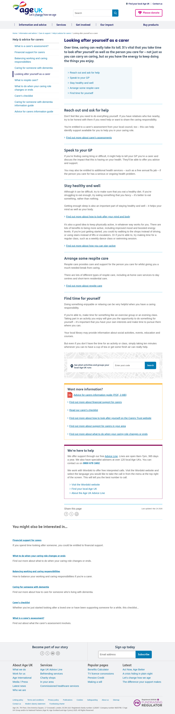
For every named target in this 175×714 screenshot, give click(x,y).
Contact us (157, 4)
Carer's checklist (24, 95)
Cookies (80, 700)
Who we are (19, 690)
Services (61, 24)
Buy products (151, 24)
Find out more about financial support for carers (95, 402)
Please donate (151, 12)
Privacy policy (53, 700)
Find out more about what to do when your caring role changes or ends (108, 434)
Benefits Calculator (98, 669)
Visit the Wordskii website (86, 484)
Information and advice (32, 24)
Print (77, 514)
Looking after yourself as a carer (32, 74)
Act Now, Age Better (134, 669)
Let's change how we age (137, 677)
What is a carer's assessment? (32, 46)
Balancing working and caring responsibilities (31, 60)
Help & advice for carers (28, 39)
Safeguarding (92, 700)
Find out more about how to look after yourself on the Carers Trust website (110, 418)
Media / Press (20, 681)
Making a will (95, 681)
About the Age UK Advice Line (88, 493)
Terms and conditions (35, 700)
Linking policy (18, 700)
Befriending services (51, 673)
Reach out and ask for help (85, 72)
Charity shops (48, 677)
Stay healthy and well (81, 82)
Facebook (42, 653)
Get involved (83, 24)
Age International (22, 677)
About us (105, 700)
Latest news (19, 686)
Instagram (58, 653)
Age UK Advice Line (51, 669)
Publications (68, 700)
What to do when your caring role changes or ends (33, 88)
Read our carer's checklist (83, 410)
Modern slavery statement (35, 704)
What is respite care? (26, 80)
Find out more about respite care (84, 285)
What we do (19, 669)
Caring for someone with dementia (34, 68)
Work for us (19, 673)
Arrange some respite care (84, 88)
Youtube (53, 653)
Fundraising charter (57, 704)
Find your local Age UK (139, 4)
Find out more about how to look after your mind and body (98, 216)
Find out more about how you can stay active (91, 245)
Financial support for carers (30, 52)
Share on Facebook (66, 514)
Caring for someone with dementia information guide (34, 104)
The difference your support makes (142, 681)
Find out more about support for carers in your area (97, 426)
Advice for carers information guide (34, 111)
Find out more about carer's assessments (89, 137)
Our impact (106, 24)
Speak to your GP (79, 77)
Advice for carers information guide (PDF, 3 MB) (100, 395)
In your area (47, 681)
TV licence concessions (101, 673)
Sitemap (116, 700)
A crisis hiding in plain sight (137, 673)
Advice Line (111, 456)
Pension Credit (96, 677)
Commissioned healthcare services (59, 686)
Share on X (71, 514)
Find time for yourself (81, 93)
